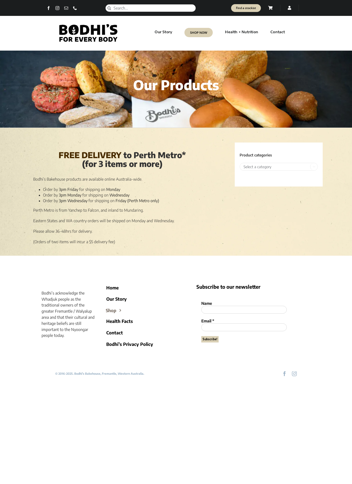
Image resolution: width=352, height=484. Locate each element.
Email (207, 321)
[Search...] (150, 8)
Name (206, 303)
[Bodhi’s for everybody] (88, 24)
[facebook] (49, 8)
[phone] (75, 8)
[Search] (109, 8)
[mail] (66, 8)
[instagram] (57, 8)
